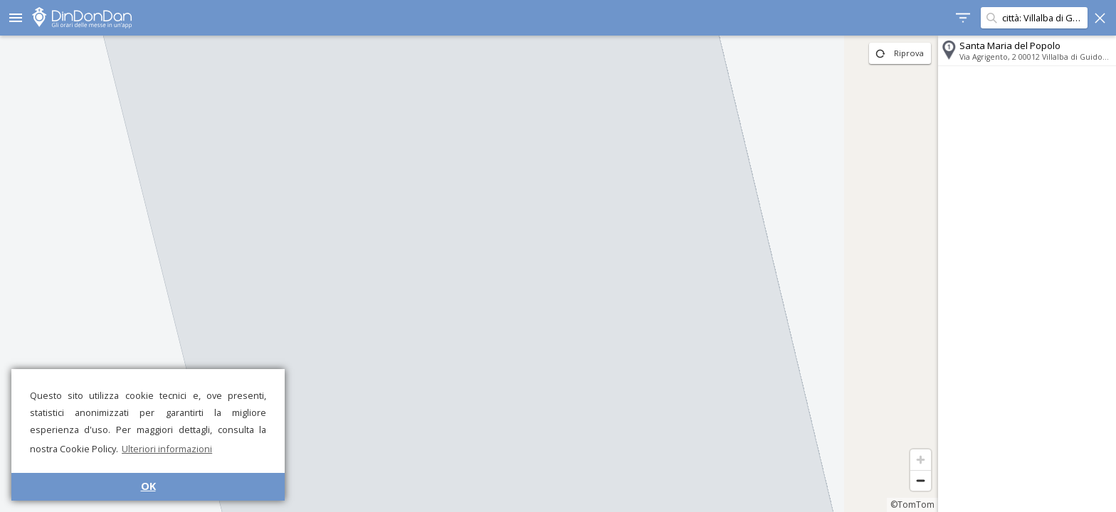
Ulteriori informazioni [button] (167, 448)
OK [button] (148, 486)
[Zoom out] (920, 480)
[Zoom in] (920, 459)
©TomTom (912, 504)
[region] (469, 274)
